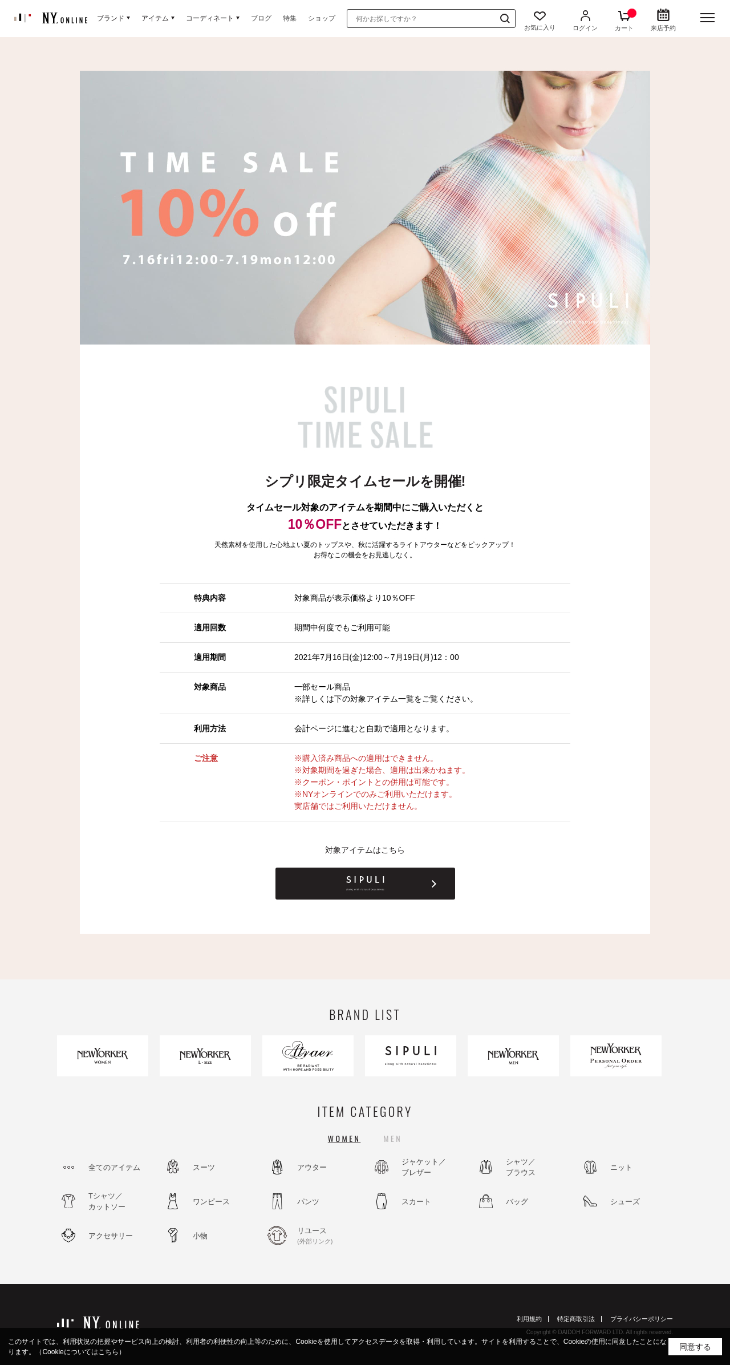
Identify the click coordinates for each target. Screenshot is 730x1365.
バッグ (517, 1201)
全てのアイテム (114, 1167)
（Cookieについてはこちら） (80, 1352)
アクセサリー (110, 1236)
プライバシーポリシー (641, 1318)
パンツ (308, 1201)
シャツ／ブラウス (521, 1167)
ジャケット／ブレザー (424, 1167)
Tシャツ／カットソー (106, 1202)
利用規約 (529, 1318)
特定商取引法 (576, 1318)
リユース (328, 1236)
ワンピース (211, 1201)
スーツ (204, 1167)
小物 (200, 1236)
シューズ (625, 1201)
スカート (416, 1201)
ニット (621, 1167)
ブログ (261, 18)
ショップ (321, 18)
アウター (312, 1167)
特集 (290, 18)
